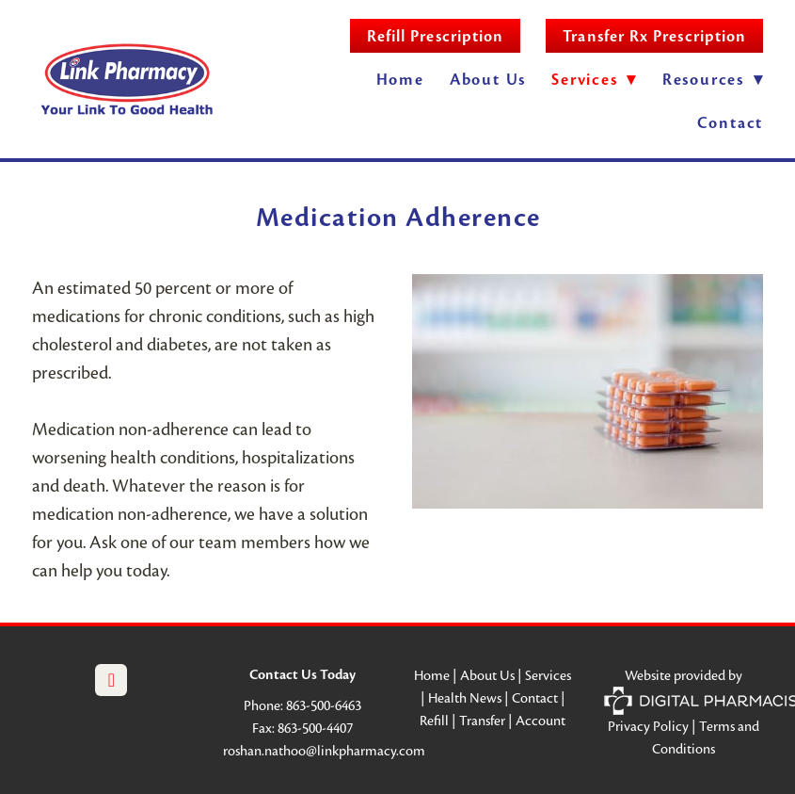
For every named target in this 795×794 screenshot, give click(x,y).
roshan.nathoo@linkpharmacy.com (324, 750)
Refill (434, 720)
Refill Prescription (435, 36)
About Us (488, 79)
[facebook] (111, 680)
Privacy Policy (648, 726)
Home (400, 79)
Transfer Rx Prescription (654, 36)
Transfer (482, 720)
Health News (464, 697)
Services (548, 675)
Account (540, 720)
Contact (730, 123)
